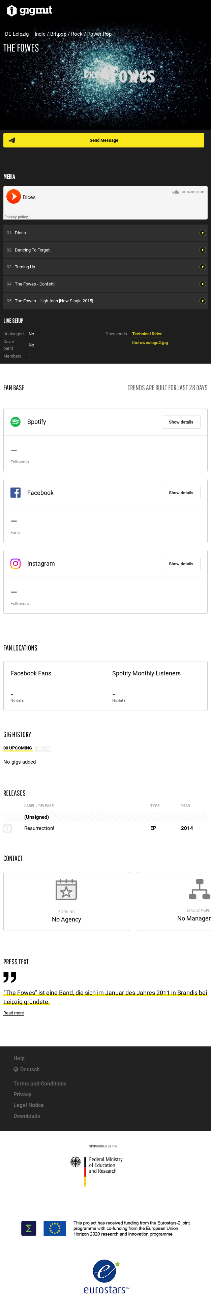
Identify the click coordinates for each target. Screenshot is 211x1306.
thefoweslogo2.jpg (150, 342)
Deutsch (30, 1069)
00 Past (43, 747)
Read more (13, 1012)
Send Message (104, 140)
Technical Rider (147, 333)
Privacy (22, 1094)
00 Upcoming (18, 747)
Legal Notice (28, 1105)
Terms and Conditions (39, 1083)
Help (19, 1058)
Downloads (26, 1116)
